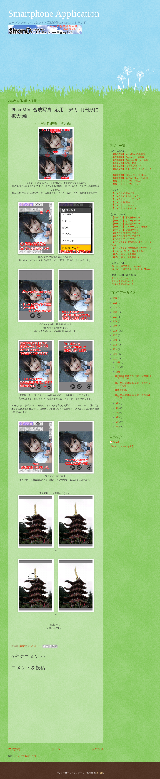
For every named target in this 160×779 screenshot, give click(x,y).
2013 (115, 354)
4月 (117, 427)
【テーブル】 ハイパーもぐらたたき (129, 226)
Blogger (99, 773)
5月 (117, 422)
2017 (115, 335)
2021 (115, 317)
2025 (115, 303)
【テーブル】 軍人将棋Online (126, 217)
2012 (115, 359)
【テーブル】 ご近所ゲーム (125, 230)
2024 (115, 307)
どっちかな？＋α (120, 278)
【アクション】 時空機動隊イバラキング (132, 248)
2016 (115, 340)
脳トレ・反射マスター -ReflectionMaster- (131, 269)
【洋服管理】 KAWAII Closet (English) (130, 178)
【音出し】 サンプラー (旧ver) (126, 181)
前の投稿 (97, 749)
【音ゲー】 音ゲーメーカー (125, 233)
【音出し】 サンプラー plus (125, 184)
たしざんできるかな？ (123, 281)
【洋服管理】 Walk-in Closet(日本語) (129, 175)
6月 (117, 417)
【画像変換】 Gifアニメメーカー (128, 166)
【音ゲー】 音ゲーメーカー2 (126, 236)
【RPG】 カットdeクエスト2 (125, 257)
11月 (118, 367)
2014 (115, 349)
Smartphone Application (54, 13)
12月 (118, 362)
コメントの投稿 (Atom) (25, 756)
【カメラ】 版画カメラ (123, 202)
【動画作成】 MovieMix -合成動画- (128, 154)
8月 (117, 408)
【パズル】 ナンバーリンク (125, 239)
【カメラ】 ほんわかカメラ (125, 196)
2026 (115, 298)
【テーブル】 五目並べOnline (126, 223)
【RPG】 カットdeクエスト (125, 254)
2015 (115, 345)
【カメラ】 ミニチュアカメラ (126, 199)
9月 (117, 403)
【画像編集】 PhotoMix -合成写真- (128, 157)
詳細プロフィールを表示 (122, 446)
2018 (115, 331)
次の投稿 (14, 749)
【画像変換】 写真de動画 (124, 163)
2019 (115, 326)
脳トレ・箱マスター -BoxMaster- (127, 266)
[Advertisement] (80, 61)
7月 (117, 413)
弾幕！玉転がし (122, 390)
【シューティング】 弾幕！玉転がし (129, 251)
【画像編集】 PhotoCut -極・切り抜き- (130, 160)
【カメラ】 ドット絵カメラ (125, 208)
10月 (118, 372)
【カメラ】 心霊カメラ (123, 193)
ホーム (55, 749)
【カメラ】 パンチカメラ (124, 205)
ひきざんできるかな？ (123, 284)
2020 (115, 321)
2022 (115, 312)
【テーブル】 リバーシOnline (126, 221)
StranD (116, 442)
